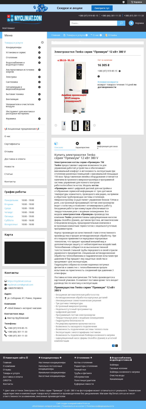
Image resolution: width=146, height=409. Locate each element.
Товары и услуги (13, 42)
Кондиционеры (13, 47)
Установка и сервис (16, 52)
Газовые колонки (118, 368)
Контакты (9, 181)
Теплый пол (80, 369)
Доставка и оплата (14, 158)
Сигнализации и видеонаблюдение (15, 88)
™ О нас (95, 35)
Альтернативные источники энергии (20, 71)
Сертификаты (12, 143)
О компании (9, 366)
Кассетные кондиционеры (52, 376)
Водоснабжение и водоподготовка (15, 64)
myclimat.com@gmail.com (20, 284)
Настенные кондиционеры (52, 362)
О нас (7, 136)
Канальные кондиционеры (52, 372)
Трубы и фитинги (83, 373)
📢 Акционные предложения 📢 (21, 128)
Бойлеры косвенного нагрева (125, 371)
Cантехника (12, 82)
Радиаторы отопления (85, 366)
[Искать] (121, 23)
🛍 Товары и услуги (74, 35)
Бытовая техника (15, 94)
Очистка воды (117, 375)
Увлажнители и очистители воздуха (20, 105)
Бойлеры (114, 364)
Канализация (116, 379)
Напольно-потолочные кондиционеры (50, 367)
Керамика (11, 119)
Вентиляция (12, 99)
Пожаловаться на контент (73, 406)
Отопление (11, 57)
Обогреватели (81, 376)
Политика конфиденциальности (100, 406)
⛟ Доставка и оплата (63, 41)
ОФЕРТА (7, 380)
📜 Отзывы (111, 35)
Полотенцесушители (84, 380)
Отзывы (8, 151)
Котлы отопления (83, 362)
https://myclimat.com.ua (19, 281)
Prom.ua (86, 403)
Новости (9, 166)
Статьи (8, 173)
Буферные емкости (84, 383)
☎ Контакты (86, 41)
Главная (55, 35)
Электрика (11, 77)
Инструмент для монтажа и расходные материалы (20, 112)
